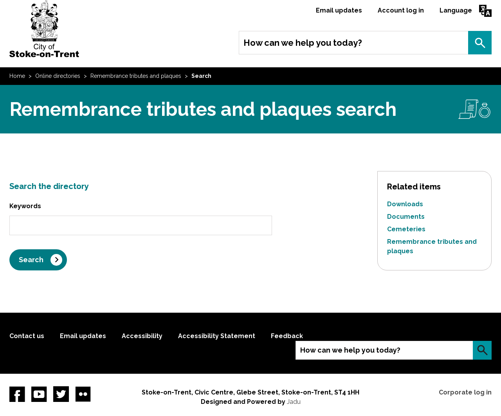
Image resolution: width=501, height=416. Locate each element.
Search (480, 42)
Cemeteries (406, 229)
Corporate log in (465, 392)
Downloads (405, 204)
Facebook (17, 394)
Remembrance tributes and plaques (135, 76)
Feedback (287, 336)
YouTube (39, 394)
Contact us (26, 336)
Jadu (294, 401)
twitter (61, 394)
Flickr (83, 394)
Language (456, 10)
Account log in (401, 10)
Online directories (57, 76)
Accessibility (142, 336)
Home (17, 76)
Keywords (25, 206)
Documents (406, 216)
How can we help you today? (302, 42)
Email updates (339, 10)
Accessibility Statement (216, 336)
